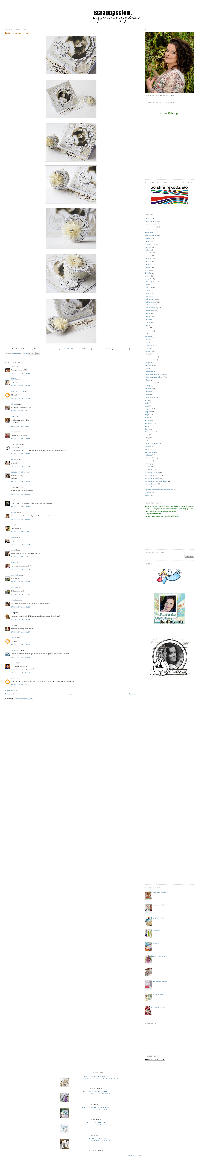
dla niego (148, 264)
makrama (148, 337)
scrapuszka (148, 412)
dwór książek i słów (17, 391)
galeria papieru (150, 282)
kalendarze (148, 293)
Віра (12, 525)
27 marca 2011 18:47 (20, 632)
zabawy (147, 464)
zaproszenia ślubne (151, 484)
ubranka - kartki (156, 930)
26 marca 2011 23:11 (20, 557)
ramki (146, 403)
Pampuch (14, 663)
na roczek (148, 348)
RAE (146, 400)
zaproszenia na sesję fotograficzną (156, 481)
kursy (146, 325)
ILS (72, 349)
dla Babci (148, 250)
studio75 (147, 426)
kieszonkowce (149, 311)
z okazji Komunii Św (101, 1140)
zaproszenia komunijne (152, 472)
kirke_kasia (15, 575)
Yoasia (13, 678)
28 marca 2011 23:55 (20, 685)
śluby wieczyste (150, 432)
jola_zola (14, 404)
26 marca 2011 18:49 (20, 373)
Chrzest (147, 238)
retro (146, 406)
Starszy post (133, 694)
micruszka (148, 339)
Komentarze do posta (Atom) (23, 699)
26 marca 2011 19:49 (20, 454)
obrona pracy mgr (150, 357)
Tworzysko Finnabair (96, 1076)
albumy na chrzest (151, 227)
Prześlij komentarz (11, 690)
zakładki (147, 466)
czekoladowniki (150, 244)
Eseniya (13, 562)
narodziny (148, 351)
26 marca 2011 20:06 (20, 481)
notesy (147, 354)
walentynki (148, 446)
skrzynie (147, 415)
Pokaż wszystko (134, 1155)
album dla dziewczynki (159, 982)
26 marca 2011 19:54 (20, 466)
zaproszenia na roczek (152, 478)
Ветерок (14, 432)
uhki (146, 438)
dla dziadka (148, 253)
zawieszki (148, 492)
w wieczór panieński (151, 443)
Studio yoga (101, 1109)
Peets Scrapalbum (96, 1123)
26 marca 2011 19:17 (20, 426)
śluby (146, 429)
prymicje (148, 386)
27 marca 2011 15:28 (20, 607)
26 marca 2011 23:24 (20, 569)
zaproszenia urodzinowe (153, 487)
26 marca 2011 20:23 (20, 494)
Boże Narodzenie (150, 235)
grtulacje (147, 290)
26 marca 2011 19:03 (20, 386)
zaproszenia (148, 469)
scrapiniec (148, 409)
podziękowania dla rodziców (154, 377)
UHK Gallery (15, 444)
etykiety (147, 270)
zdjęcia (147, 495)
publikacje (148, 391)
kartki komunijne (150, 299)
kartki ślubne (149, 305)
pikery (147, 368)
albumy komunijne (151, 224)
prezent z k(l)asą (150, 383)
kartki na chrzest (150, 302)
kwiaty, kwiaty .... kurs (158, 956)
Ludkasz (13, 366)
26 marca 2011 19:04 (20, 398)
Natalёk (13, 537)
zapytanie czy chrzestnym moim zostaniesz (159, 490)
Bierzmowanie (149, 233)
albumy (147, 218)
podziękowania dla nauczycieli (155, 374)
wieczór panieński (151, 452)
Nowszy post (9, 694)
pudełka (147, 394)
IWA (12, 613)
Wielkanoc (148, 455)
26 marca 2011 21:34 (20, 544)
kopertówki (148, 319)
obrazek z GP (79, 349)
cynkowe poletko (96, 1138)
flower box (148, 273)
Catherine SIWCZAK (18, 472)
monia (13, 550)
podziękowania (150, 371)
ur (145, 441)
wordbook (148, 461)
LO (146, 334)
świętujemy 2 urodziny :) (159, 892)
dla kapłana (148, 259)
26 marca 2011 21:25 (20, 532)
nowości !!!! (155, 943)
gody (146, 285)
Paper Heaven (149, 365)
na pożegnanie (149, 345)
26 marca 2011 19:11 (20, 411)
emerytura (148, 267)
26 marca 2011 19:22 (20, 439)
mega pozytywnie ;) (157, 918)
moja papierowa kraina (96, 1092)
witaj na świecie (150, 458)
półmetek (148, 380)
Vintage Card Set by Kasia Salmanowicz (100, 1078)
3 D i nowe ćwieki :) (158, 994)
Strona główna (71, 694)
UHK (68, 349)
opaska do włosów (151, 360)
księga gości (149, 322)
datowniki (148, 247)
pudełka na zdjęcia (151, 397)
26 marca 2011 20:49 (20, 506)
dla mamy (148, 261)
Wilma (13, 417)
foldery (147, 276)
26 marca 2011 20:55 (20, 519)
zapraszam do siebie (158, 905)
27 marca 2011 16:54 (20, 619)
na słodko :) (155, 969)
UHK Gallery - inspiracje (96, 1107)
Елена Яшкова (16, 650)
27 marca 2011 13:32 (20, 582)
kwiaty (147, 328)
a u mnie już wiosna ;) (158, 1007)
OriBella (14, 600)
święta (147, 435)
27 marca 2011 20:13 (20, 644)
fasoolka (13, 638)
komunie (148, 316)
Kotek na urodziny (100, 1094)
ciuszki (147, 241)
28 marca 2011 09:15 (20, 672)
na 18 (146, 342)
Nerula (13, 500)
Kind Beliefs (101, 1125)
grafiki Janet (149, 287)
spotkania (148, 420)
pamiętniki (148, 362)
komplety (148, 313)
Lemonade (148, 331)
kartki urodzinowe (151, 308)
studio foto (148, 423)
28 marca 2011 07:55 (20, 657)
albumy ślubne (149, 230)
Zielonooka (14, 459)
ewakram (14, 512)
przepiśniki (148, 389)
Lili (12, 625)
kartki (146, 296)
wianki (147, 449)
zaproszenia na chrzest (152, 475)
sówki (147, 417)
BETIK (13, 379)
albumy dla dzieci (150, 221)
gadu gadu (148, 279)
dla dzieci (148, 256)
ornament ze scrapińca (101, 349)
